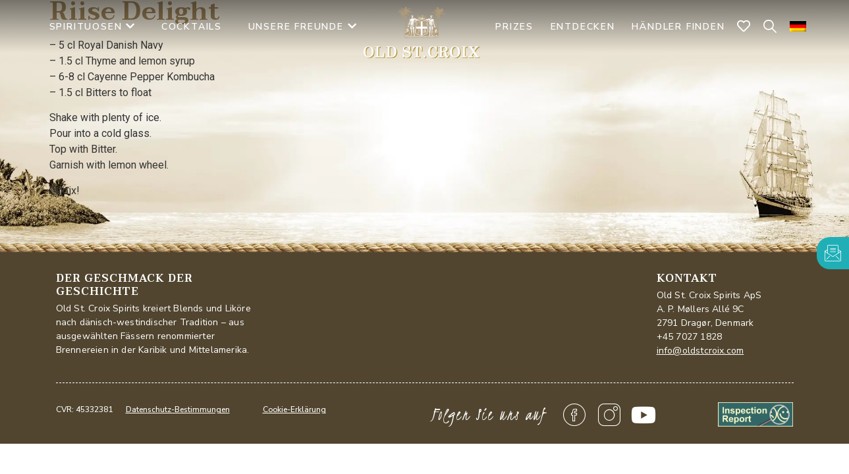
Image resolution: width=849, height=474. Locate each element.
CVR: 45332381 (84, 409)
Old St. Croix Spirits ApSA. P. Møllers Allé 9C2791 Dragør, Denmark (709, 309)
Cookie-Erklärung (294, 409)
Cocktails (191, 26)
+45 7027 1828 (690, 336)
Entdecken (583, 26)
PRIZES (514, 26)
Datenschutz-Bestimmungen (178, 409)
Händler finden (678, 26)
